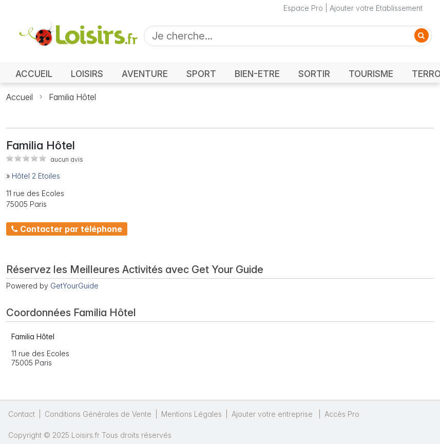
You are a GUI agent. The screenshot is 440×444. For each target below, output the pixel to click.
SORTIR (314, 73)
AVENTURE (145, 73)
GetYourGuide (74, 285)
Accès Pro (341, 414)
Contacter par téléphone (66, 229)
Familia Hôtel (72, 97)
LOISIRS (87, 73)
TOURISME (371, 73)
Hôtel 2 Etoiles (36, 175)
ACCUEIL (33, 73)
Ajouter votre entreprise (273, 414)
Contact (21, 414)
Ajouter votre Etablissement (376, 8)
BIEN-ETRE (257, 73)
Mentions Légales (191, 414)
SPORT (201, 73)
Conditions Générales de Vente (98, 414)
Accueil (19, 97)
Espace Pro (303, 8)
